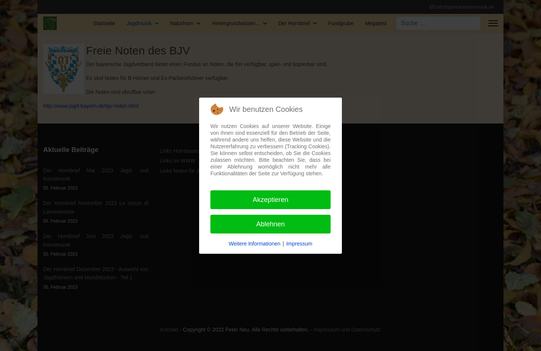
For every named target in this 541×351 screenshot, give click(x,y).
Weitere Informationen (254, 244)
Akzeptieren (270, 199)
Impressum (299, 244)
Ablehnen (270, 224)
